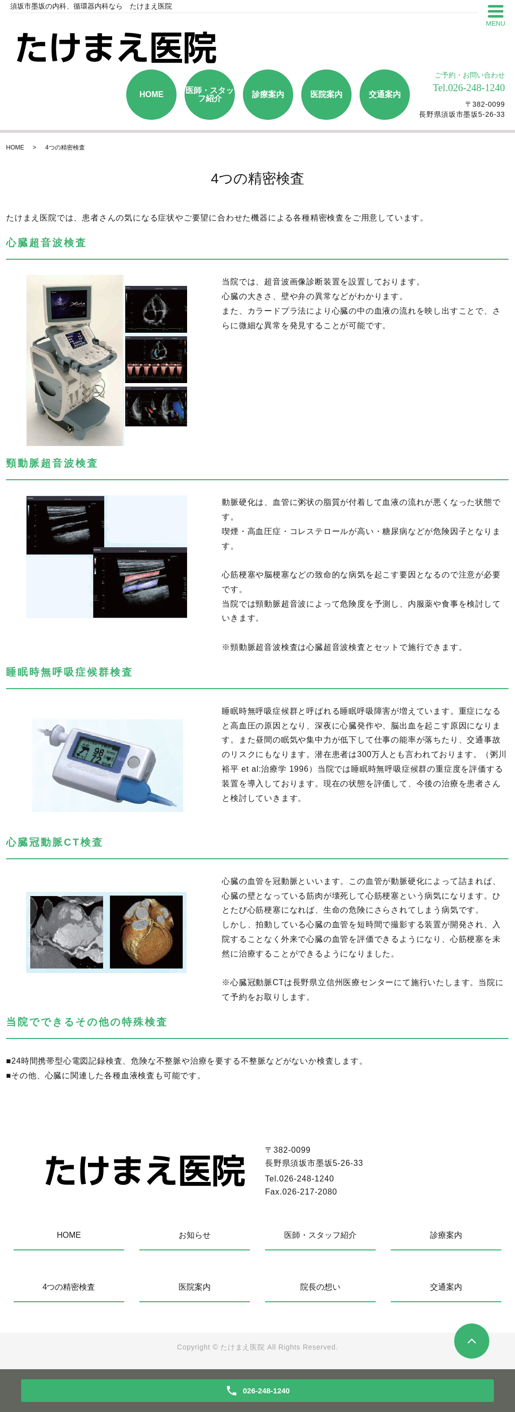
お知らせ (195, 1235)
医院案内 (326, 94)
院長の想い (320, 1287)
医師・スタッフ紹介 (210, 94)
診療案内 (268, 94)
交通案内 (385, 94)
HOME (151, 94)
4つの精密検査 (69, 1287)
